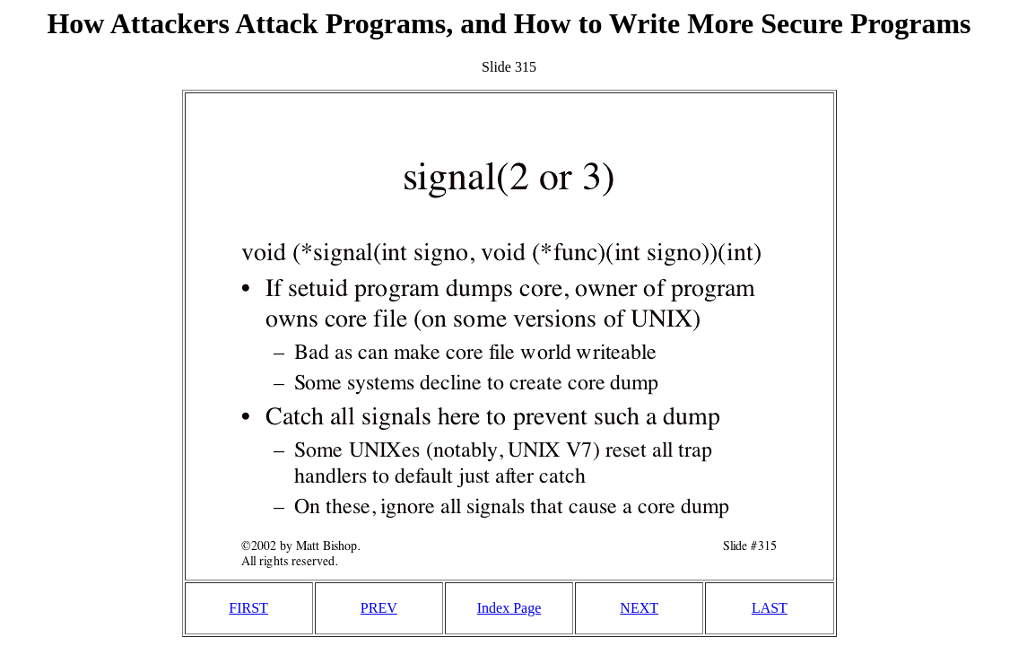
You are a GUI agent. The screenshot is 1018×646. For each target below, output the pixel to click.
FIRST (248, 607)
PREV (379, 607)
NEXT (639, 607)
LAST (769, 607)
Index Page (509, 607)
